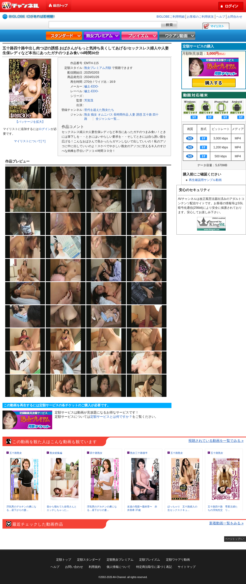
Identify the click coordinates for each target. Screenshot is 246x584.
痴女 (94, 114)
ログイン (45, 129)
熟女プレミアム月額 (97, 68)
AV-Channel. (119, 577)
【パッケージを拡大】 (30, 122)
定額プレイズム (149, 559)
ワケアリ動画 (178, 36)
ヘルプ (220, 16)
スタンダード (64, 36)
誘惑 (139, 114)
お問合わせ (234, 16)
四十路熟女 (96, 453)
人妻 (132, 114)
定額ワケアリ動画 (178, 559)
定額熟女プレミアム (120, 559)
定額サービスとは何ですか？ (111, 416)
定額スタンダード (89, 559)
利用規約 (95, 567)
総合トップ (59, 5)
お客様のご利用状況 (200, 16)
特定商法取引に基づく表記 (154, 567)
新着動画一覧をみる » (226, 523)
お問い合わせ (74, 567)
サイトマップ (187, 567)
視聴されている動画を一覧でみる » (216, 441)
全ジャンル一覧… (108, 119)
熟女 (87, 114)
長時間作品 (121, 114)
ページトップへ (234, 539)
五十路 (147, 114)
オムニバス (105, 114)
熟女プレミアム (102, 36)
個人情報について (118, 567)
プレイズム (140, 36)
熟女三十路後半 (139, 453)
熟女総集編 (56, 453)
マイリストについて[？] (29, 141)
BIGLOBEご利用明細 (171, 16)
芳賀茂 (88, 100)
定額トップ (63, 559)
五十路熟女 (15, 453)
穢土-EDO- (91, 86)
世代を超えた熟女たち (99, 110)
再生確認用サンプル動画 (205, 180)
